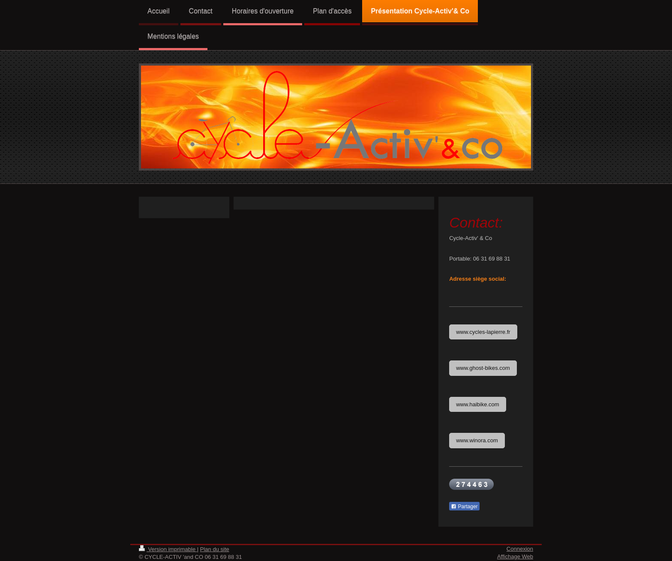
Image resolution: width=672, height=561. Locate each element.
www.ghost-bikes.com (483, 368)
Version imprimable (168, 549)
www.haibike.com (477, 404)
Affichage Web (515, 556)
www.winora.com (477, 440)
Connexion (520, 549)
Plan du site (214, 549)
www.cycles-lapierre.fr (483, 332)
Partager (464, 507)
